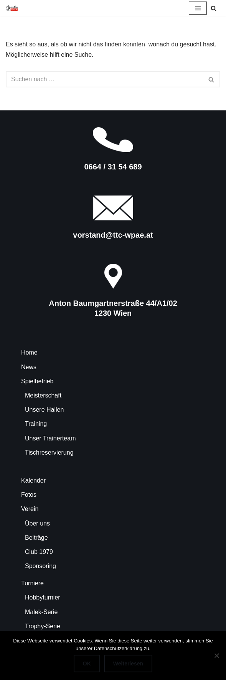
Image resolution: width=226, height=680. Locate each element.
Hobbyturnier (42, 597)
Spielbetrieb (37, 381)
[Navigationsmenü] (198, 8)
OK (87, 663)
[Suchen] (213, 8)
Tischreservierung (49, 452)
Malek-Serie (41, 612)
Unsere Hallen (44, 409)
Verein (29, 509)
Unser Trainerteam (50, 438)
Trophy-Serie (42, 626)
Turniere (32, 583)
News (28, 367)
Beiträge (36, 537)
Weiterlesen (128, 663)
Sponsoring (40, 566)
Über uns (37, 523)
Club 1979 (39, 552)
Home (29, 352)
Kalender (33, 480)
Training (36, 423)
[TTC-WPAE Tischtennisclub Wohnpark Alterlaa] (12, 8)
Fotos (28, 494)
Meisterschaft (43, 395)
